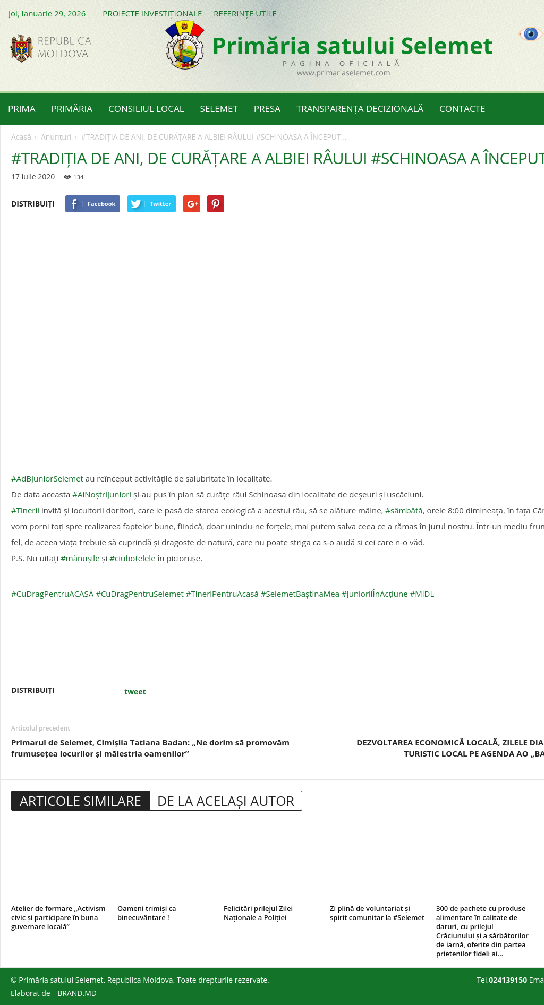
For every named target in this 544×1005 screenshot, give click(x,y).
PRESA (267, 108)
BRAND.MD (77, 993)
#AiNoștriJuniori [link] (101, 494)
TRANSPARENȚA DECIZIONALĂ (359, 108)
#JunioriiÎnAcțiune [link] (375, 593)
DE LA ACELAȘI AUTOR (225, 801)
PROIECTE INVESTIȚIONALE (152, 13)
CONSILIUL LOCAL (146, 108)
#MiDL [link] (422, 593)
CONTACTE (462, 108)
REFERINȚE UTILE (245, 13)
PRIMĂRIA (72, 108)
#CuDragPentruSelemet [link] (140, 593)
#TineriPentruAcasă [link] (222, 593)
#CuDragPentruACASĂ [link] (52, 593)
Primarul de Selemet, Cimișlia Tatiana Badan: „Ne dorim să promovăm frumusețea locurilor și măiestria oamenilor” (150, 748)
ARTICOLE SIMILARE (80, 801)
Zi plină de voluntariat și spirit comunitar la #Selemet (377, 913)
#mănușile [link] (80, 558)
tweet (135, 691)
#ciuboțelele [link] (132, 558)
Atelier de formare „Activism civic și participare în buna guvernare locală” (58, 917)
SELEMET (219, 108)
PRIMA (22, 108)
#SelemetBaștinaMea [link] (300, 593)
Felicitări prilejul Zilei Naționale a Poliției (258, 913)
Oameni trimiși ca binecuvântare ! (146, 913)
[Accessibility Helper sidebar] (531, 34)
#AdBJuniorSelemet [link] (47, 478)
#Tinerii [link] (25, 510)
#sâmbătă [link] (403, 510)
